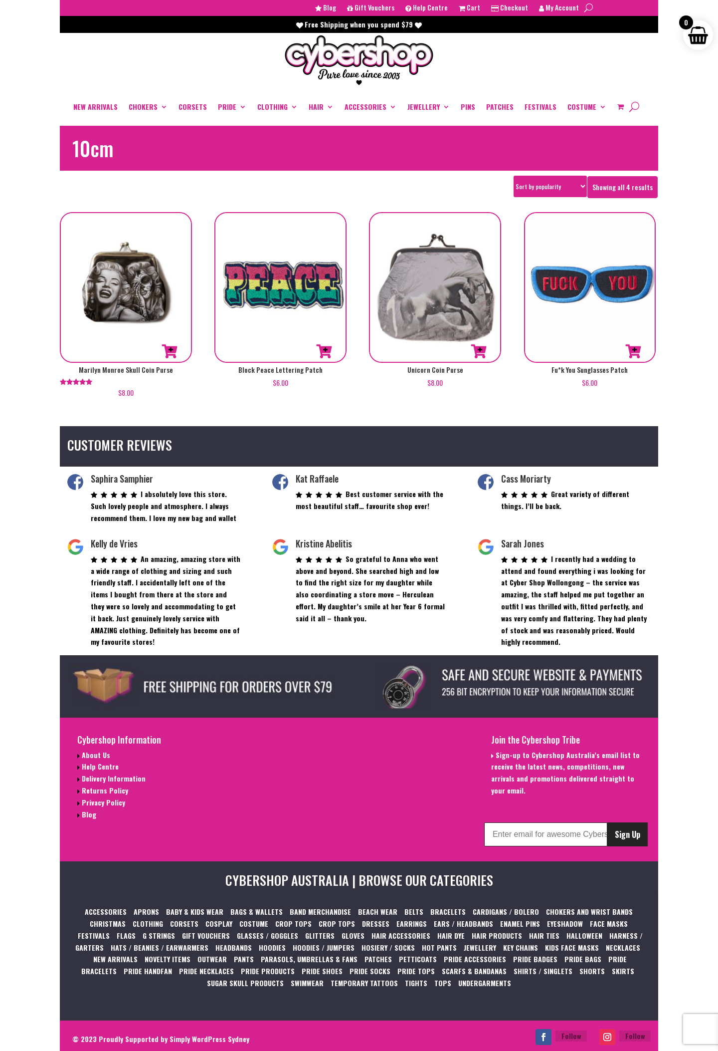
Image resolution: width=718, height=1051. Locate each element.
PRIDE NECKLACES (206, 971)
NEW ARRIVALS (95, 106)
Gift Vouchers (370, 8)
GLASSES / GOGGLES (267, 935)
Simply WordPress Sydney (209, 1039)
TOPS (442, 983)
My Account (559, 8)
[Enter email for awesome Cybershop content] (545, 834)
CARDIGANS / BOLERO (506, 911)
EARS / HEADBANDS (463, 923)
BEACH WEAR (377, 911)
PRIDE (227, 106)
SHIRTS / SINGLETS (543, 971)
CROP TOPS (293, 923)
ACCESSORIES (365, 106)
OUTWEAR (212, 959)
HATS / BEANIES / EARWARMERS (159, 947)
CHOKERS (143, 106)
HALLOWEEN (584, 935)
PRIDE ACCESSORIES (475, 959)
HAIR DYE (451, 935)
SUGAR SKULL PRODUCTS (245, 983)
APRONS (146, 911)
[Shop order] (550, 186)
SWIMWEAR (307, 983)
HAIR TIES (544, 935)
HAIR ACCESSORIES (400, 935)
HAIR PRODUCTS (497, 935)
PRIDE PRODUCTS (268, 971)
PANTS (244, 959)
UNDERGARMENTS (484, 983)
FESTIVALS (540, 106)
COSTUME (581, 106)
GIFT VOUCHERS (206, 935)
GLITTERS (320, 935)
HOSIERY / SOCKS (388, 947)
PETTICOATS (418, 959)
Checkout (509, 8)
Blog (325, 8)
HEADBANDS (233, 947)
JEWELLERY (423, 106)
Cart (469, 8)
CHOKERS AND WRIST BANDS (589, 911)
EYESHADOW (565, 923)
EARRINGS (411, 923)
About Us (95, 755)
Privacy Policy (102, 802)
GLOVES (353, 935)
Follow (571, 1036)
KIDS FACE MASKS (572, 947)
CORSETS (193, 106)
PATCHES (500, 106)
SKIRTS (623, 971)
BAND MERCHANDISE (320, 911)
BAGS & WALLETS (256, 911)
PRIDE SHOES (322, 971)
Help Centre (426, 8)
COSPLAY (218, 923)
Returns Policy (104, 790)
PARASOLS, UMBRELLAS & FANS (309, 959)
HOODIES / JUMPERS (324, 947)
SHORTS (592, 971)
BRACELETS (448, 911)
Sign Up (627, 834)
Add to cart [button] (169, 351)
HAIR (316, 106)
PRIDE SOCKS (370, 971)
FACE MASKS (609, 923)
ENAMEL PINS (520, 923)
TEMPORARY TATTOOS (364, 983)
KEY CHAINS (520, 947)
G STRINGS (159, 935)
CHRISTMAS (108, 923)
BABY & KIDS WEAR (194, 911)
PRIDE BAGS (582, 959)
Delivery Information (113, 778)
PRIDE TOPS (416, 971)
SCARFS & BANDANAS (474, 971)
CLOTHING (272, 106)
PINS (468, 106)
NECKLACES (623, 947)
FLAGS (126, 935)
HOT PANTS (439, 947)
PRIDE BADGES (535, 959)
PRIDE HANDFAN (148, 971)
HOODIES (272, 947)
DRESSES (375, 923)
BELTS (413, 911)
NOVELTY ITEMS (167, 959)
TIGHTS (416, 983)
